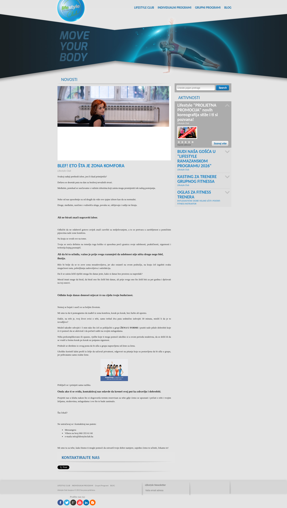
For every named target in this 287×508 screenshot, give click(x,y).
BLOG (227, 8)
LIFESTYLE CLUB (144, 8)
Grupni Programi (208, 8)
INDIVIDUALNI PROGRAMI (174, 8)
